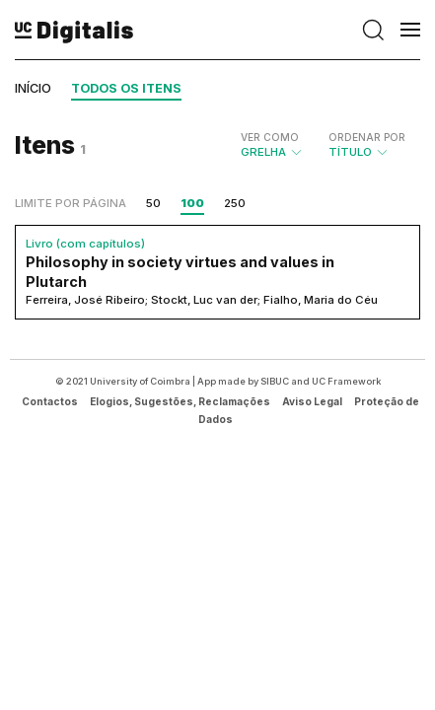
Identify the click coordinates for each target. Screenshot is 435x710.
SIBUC (274, 381)
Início (33, 88)
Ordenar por (366, 137)
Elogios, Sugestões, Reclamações (180, 401)
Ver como (270, 137)
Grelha (272, 145)
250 (235, 203)
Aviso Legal (312, 401)
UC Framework (346, 381)
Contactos (50, 401)
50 (153, 203)
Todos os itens (126, 88)
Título (366, 145)
